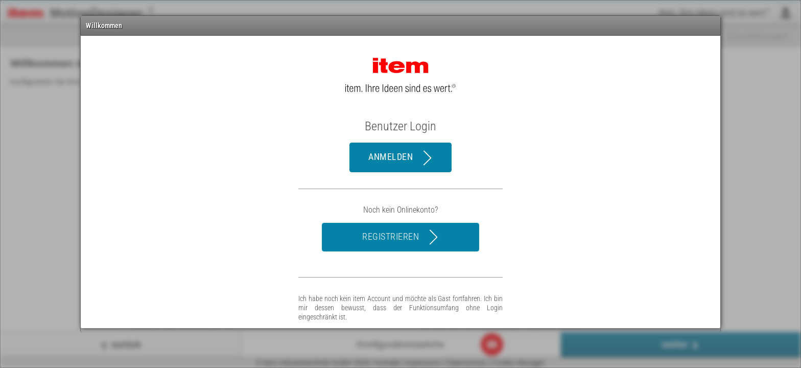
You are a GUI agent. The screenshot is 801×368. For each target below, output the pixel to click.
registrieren (401, 237)
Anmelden (401, 158)
